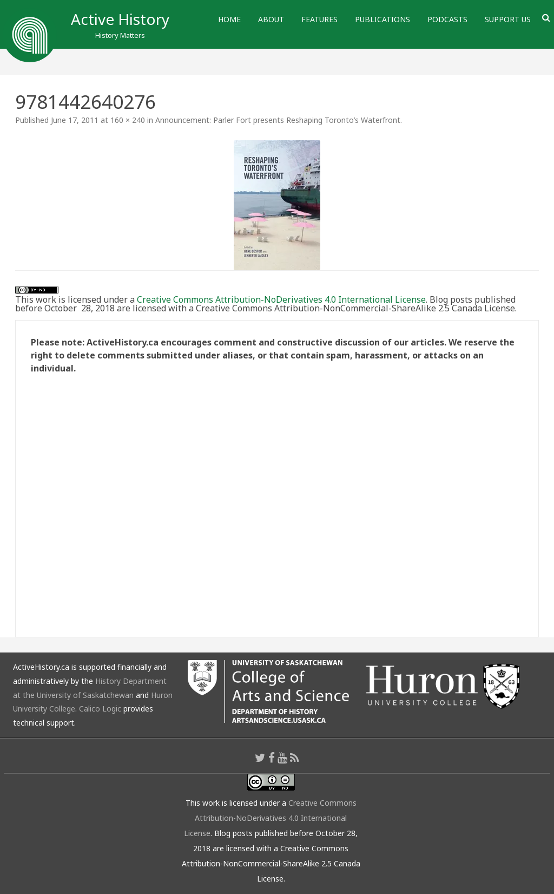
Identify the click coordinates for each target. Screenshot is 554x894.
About (271, 19)
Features (319, 19)
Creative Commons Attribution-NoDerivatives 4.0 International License (281, 299)
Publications (382, 19)
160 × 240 (127, 120)
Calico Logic (100, 708)
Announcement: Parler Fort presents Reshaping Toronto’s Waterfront (277, 120)
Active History (120, 19)
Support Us (508, 19)
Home (229, 19)
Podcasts (447, 19)
